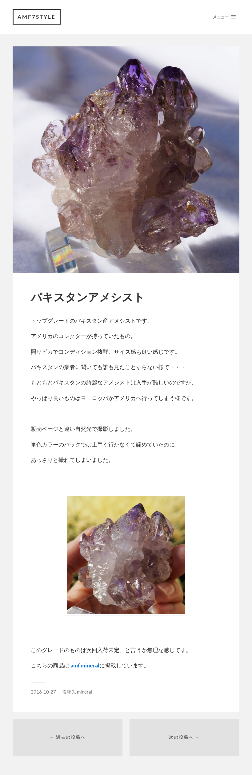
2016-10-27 (43, 691)
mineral (84, 691)
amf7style (37, 17)
